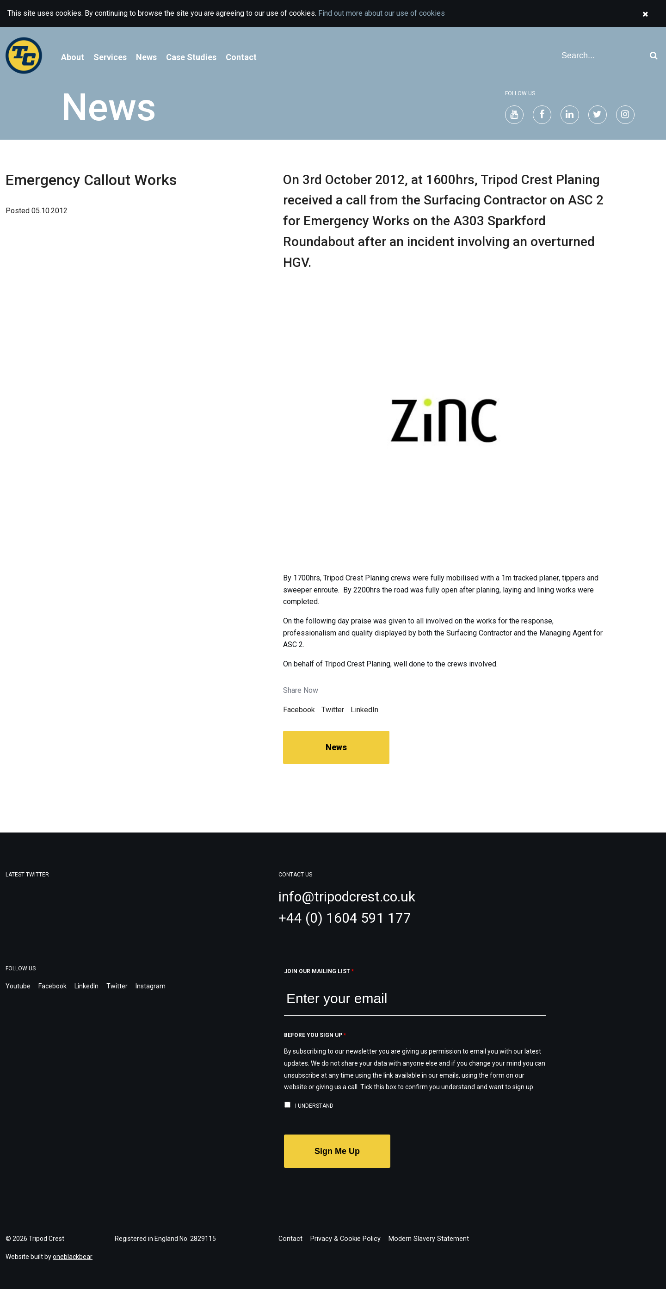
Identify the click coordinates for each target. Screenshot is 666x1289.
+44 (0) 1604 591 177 (344, 918)
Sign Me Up (337, 1151)
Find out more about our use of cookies (381, 13)
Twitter (332, 709)
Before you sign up (315, 1035)
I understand (314, 1106)
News (146, 57)
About (72, 57)
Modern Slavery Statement (423, 1238)
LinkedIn (364, 709)
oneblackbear (72, 1256)
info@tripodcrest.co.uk (348, 896)
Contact (241, 57)
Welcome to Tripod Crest (28, 55)
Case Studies (191, 57)
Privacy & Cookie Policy (342, 1238)
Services (110, 57)
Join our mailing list (319, 971)
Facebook (299, 709)
